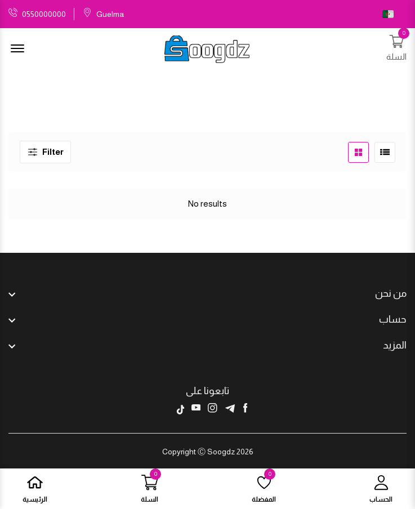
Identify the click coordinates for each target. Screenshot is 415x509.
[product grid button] (358, 152)
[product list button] (384, 152)
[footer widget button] (207, 293)
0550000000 (44, 14)
